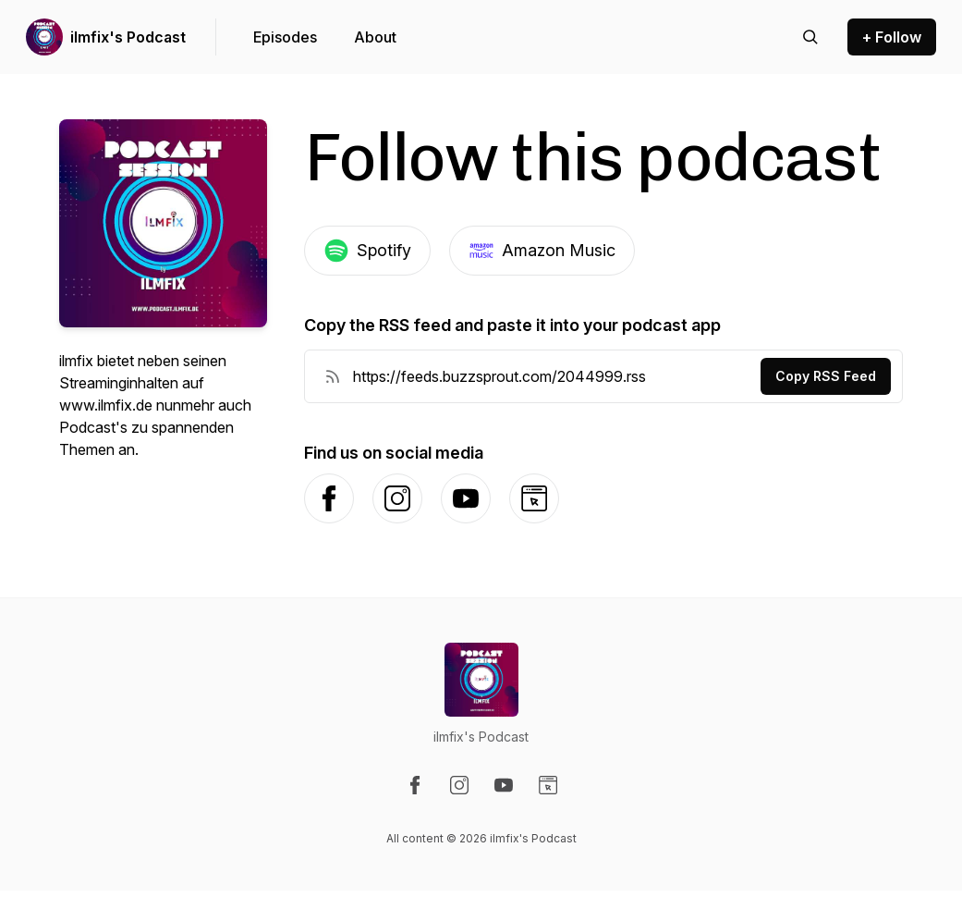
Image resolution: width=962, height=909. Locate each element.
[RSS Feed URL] (332, 376)
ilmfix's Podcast (128, 37)
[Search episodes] (810, 37)
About (375, 37)
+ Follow (891, 37)
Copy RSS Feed (825, 376)
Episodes (285, 37)
